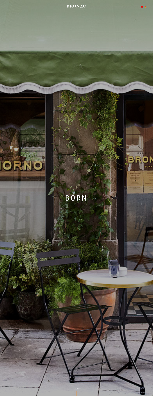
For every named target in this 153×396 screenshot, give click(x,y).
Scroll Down (76, 389)
